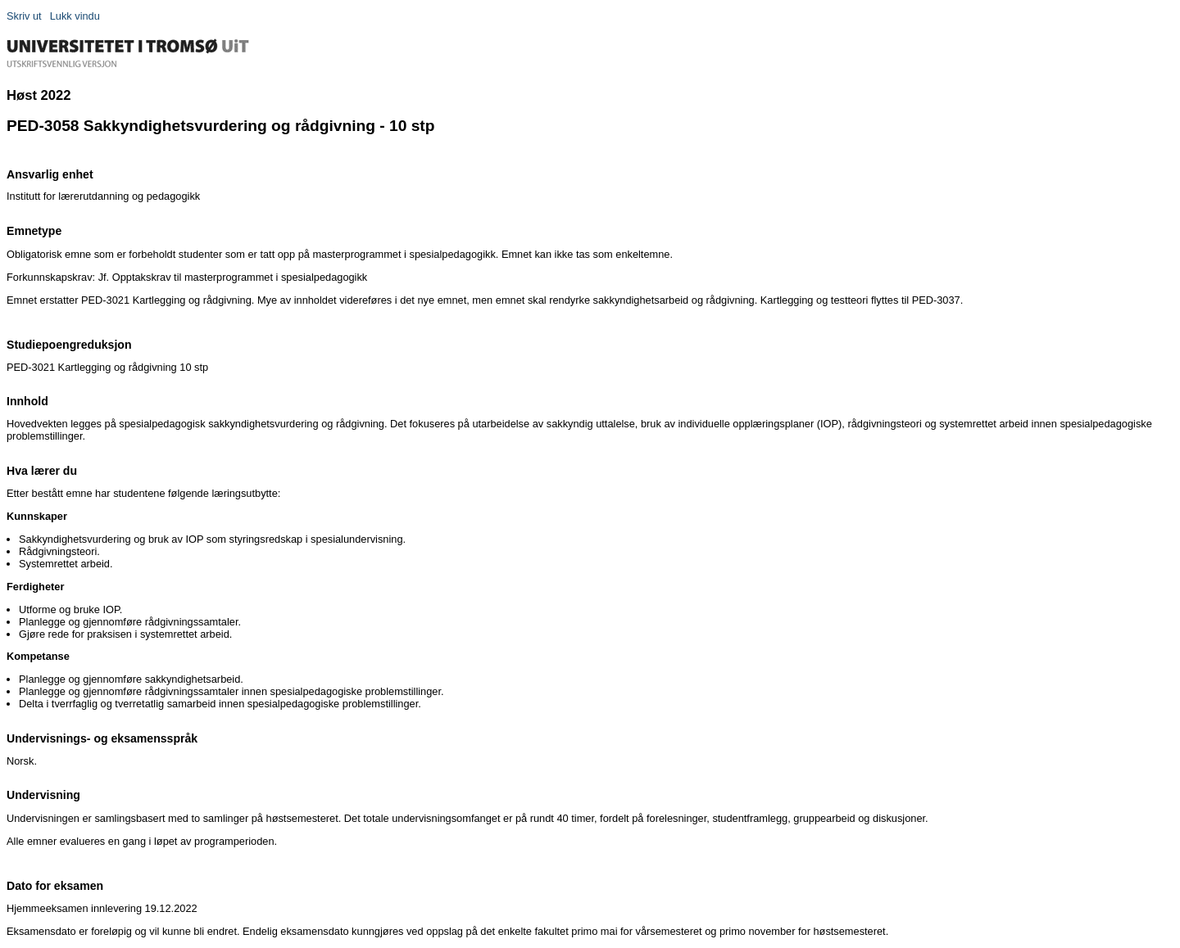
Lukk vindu (75, 16)
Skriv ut (24, 16)
